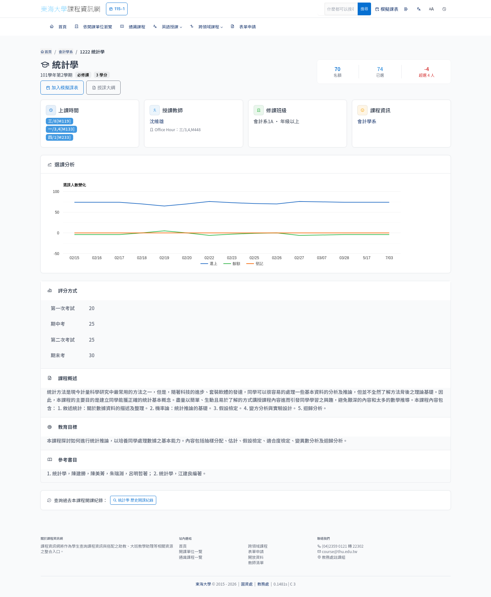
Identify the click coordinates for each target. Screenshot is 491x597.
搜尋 (364, 8)
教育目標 (62, 426)
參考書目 (62, 459)
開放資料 (255, 557)
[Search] (344, 9)
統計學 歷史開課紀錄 (133, 500)
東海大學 (203, 584)
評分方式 (62, 290)
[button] (167, 26)
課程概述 (62, 378)
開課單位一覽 (190, 551)
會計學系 (65, 51)
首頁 (46, 51)
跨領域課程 (257, 546)
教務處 (263, 584)
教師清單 (255, 562)
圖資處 (247, 584)
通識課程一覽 (190, 557)
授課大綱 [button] (103, 87)
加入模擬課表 (62, 87)
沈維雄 (157, 121)
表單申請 (255, 551)
